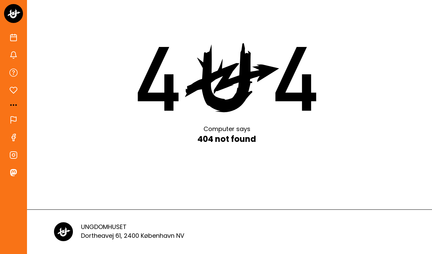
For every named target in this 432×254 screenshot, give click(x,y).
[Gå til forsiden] (13, 13)
